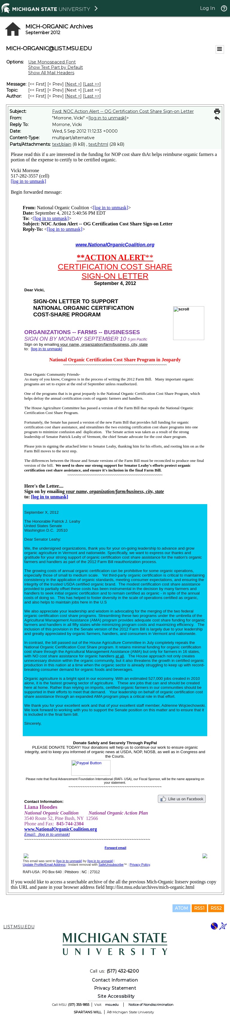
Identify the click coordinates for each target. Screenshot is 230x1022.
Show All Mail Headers (51, 72)
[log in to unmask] (107, 118)
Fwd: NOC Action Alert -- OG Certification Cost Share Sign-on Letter (123, 111)
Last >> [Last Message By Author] (91, 96)
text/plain (61, 144)
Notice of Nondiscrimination (150, 1005)
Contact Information (115, 980)
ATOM (181, 908)
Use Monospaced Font (52, 62)
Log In (207, 8)
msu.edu (112, 1005)
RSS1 (199, 908)
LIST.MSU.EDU (18, 926)
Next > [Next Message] (73, 84)
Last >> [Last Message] (91, 84)
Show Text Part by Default (55, 67)
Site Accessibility (116, 996)
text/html (98, 144)
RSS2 (216, 908)
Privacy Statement (115, 988)
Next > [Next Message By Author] (73, 96)
